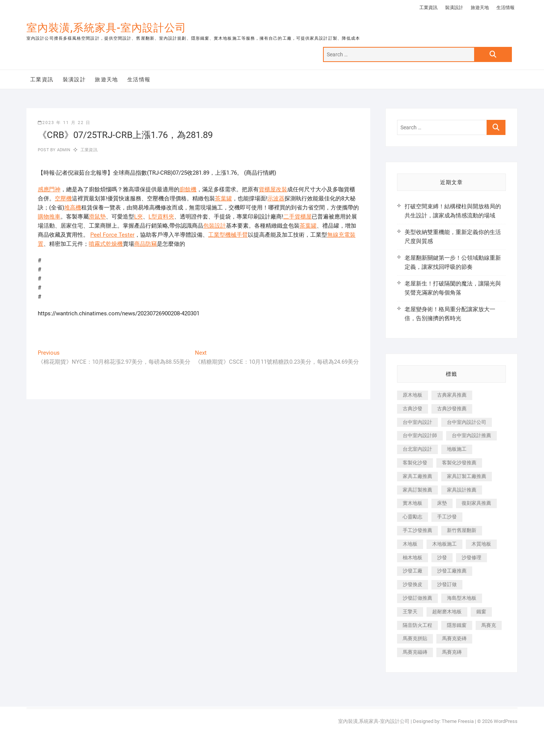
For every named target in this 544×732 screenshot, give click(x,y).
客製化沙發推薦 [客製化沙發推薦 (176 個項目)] (459, 462)
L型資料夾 (161, 216)
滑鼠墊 (97, 216)
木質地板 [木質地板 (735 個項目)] (481, 544)
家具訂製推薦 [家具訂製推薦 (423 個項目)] (417, 490)
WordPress (506, 721)
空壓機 (63, 198)
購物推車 (49, 216)
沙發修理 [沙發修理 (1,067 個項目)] (471, 557)
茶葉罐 (223, 198)
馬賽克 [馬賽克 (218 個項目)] (488, 625)
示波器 (275, 198)
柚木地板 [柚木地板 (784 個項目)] (412, 557)
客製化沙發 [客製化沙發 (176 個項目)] (415, 462)
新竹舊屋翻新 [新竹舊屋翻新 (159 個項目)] (461, 530)
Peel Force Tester (112, 234)
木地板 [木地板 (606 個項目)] (410, 544)
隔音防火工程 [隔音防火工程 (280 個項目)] (417, 625)
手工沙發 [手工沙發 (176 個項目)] (447, 517)
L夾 (138, 216)
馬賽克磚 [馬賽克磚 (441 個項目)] (452, 652)
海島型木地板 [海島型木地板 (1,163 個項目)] (461, 598)
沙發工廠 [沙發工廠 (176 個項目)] (412, 571)
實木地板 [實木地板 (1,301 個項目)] (412, 503)
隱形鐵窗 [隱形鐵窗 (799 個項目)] (457, 625)
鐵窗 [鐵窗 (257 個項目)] (481, 611)
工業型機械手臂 (228, 234)
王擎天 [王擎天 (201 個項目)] (410, 611)
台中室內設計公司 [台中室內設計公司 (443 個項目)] (466, 422)
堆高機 (72, 207)
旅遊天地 (480, 7)
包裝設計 (214, 225)
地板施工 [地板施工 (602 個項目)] (457, 449)
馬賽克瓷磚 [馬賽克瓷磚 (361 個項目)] (454, 638)
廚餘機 (187, 189)
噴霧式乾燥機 (106, 243)
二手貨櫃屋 (297, 216)
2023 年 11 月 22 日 (64, 122)
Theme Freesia (458, 721)
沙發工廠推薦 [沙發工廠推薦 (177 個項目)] (452, 571)
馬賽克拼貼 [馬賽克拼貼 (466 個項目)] (415, 638)
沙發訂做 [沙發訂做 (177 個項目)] (447, 584)
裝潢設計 (454, 7)
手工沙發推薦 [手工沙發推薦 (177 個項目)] (417, 530)
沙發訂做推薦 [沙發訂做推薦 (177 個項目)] (417, 598)
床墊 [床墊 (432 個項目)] (442, 503)
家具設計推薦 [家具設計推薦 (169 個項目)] (461, 490)
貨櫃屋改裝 (273, 189)
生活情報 (505, 7)
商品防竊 (145, 243)
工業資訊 (428, 7)
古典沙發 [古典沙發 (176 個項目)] (412, 408)
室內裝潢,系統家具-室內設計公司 (106, 28)
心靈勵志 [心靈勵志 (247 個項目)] (412, 517)
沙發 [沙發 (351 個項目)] (442, 557)
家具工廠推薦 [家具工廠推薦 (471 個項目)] (417, 476)
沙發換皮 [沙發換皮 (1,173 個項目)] (412, 584)
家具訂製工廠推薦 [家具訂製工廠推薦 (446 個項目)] (466, 476)
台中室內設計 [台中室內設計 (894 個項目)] (417, 422)
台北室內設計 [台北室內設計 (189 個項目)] (417, 449)
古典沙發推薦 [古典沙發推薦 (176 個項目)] (452, 408)
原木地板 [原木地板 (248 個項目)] (412, 395)
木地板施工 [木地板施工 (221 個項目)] (444, 544)
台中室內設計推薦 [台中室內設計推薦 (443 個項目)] (471, 435)
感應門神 (49, 189)
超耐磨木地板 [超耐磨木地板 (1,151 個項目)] (447, 611)
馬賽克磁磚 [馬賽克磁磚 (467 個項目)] (415, 652)
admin (63, 149)
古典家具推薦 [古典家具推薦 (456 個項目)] (452, 395)
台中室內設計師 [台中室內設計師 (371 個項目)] (420, 435)
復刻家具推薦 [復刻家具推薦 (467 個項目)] (476, 503)
